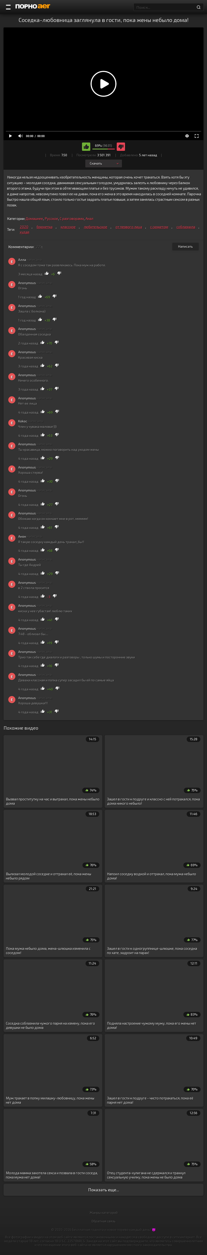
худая (24, 232)
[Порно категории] (8, 7)
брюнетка (44, 227)
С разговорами (72, 218)
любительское (95, 227)
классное (68, 227)
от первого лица (129, 227)
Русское (51, 218)
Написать (185, 246)
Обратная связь (103, 1221)
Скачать (105, 163)
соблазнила (186, 227)
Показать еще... (103, 1189)
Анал (89, 218)
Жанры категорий (104, 1212)
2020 (24, 227)
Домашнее (34, 218)
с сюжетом (159, 227)
